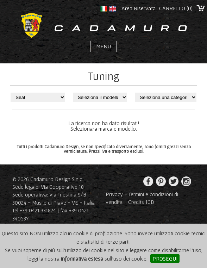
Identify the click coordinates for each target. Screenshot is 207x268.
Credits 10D (141, 202)
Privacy (114, 194)
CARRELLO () (176, 8)
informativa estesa (82, 258)
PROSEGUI (164, 258)
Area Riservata (138, 8)
